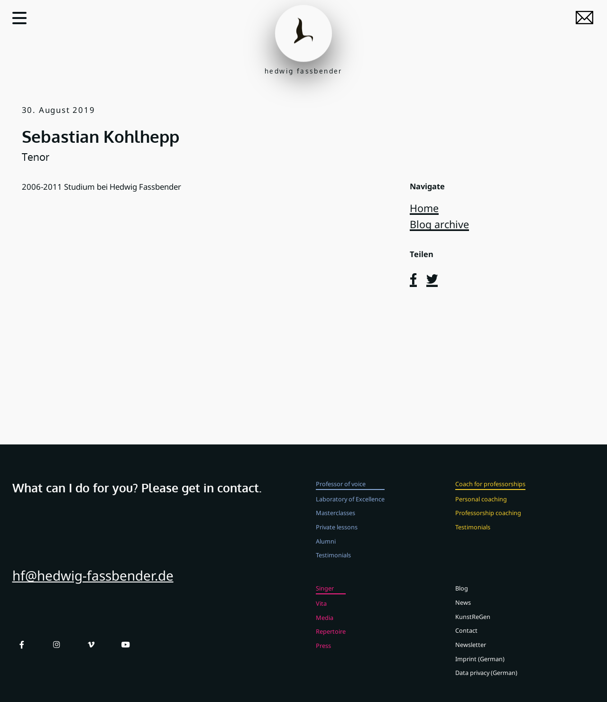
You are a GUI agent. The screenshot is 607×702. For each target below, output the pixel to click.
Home (424, 208)
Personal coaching (481, 509)
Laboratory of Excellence (350, 509)
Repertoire (331, 642)
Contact (466, 641)
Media (324, 628)
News (463, 613)
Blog (461, 599)
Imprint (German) (480, 669)
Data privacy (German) (486, 683)
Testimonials (333, 566)
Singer (325, 599)
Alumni (326, 552)
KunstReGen (472, 627)
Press (323, 656)
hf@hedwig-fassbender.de (93, 586)
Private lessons (337, 538)
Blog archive (439, 224)
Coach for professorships (490, 494)
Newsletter (470, 655)
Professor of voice (341, 494)
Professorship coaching (488, 523)
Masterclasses (335, 523)
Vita (321, 614)
